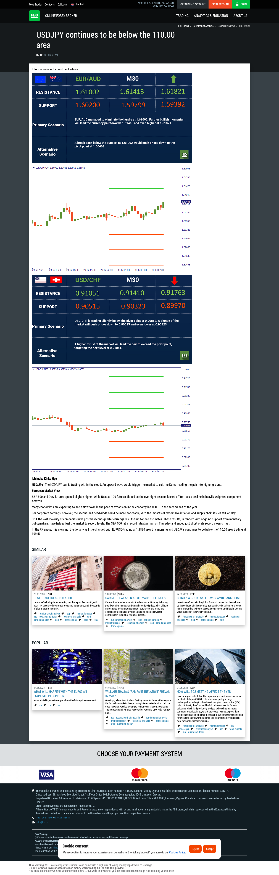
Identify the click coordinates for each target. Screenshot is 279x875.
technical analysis (72, 616)
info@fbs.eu (42, 822)
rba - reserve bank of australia (125, 717)
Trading (182, 15)
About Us (240, 15)
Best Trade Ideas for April (53, 598)
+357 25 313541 (62, 817)
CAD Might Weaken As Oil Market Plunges (135, 598)
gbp (68, 613)
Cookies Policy (177, 863)
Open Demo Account (193, 4)
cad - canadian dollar (160, 622)
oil (50, 705)
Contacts (50, 4)
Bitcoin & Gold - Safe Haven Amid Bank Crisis (209, 598)
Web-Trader (35, 4)
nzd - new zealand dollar (45, 616)
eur (41, 705)
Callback (62, 4)
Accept (210, 859)
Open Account (220, 4)
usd (57, 619)
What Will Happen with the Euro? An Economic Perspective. (60, 693)
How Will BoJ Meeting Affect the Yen (204, 691)
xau (96, 619)
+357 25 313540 (44, 817)
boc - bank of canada (148, 619)
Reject (195, 859)
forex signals (71, 619)
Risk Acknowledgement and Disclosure (71, 847)
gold (86, 619)
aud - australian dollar (122, 723)
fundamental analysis (50, 613)
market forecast (84, 613)
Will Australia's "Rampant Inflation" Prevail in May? (137, 693)
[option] (46, 774)
